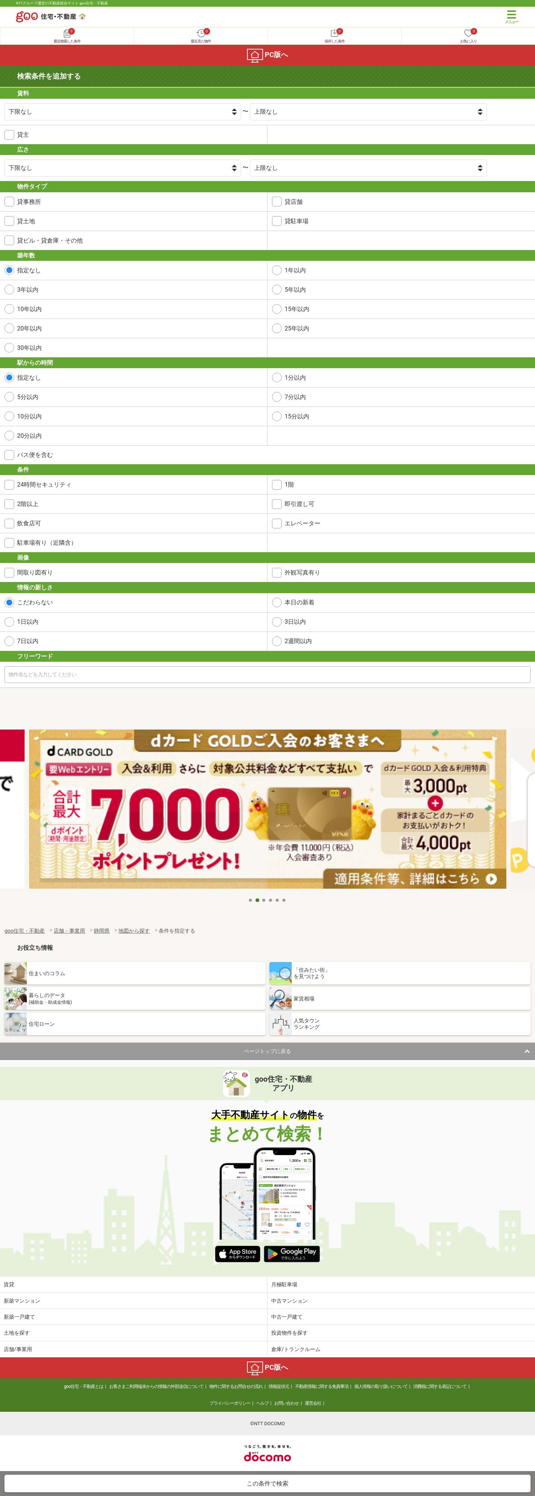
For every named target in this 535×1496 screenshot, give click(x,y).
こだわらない (35, 602)
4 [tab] (271, 900)
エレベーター (302, 523)
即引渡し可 (299, 503)
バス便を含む (35, 454)
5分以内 (27, 397)
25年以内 (297, 328)
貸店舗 (294, 201)
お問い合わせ (286, 1403)
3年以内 (27, 289)
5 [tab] (277, 900)
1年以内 (295, 270)
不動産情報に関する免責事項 (321, 1386)
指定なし (29, 270)
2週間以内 (298, 641)
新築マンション (22, 1301)
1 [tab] (251, 900)
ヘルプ (262, 1403)
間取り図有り (35, 572)
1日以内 (27, 621)
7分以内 (295, 397)
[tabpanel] (267, 812)
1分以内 (295, 377)
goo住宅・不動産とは (83, 1386)
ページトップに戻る (267, 1051)
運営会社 (313, 1403)
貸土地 (26, 221)
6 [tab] (284, 900)
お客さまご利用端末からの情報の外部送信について (156, 1386)
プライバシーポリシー (229, 1403)
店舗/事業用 (18, 1349)
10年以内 (29, 309)
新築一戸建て (19, 1317)
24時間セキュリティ (44, 484)
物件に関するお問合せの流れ (236, 1386)
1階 (289, 484)
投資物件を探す (289, 1333)
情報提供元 (279, 1386)
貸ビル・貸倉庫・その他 (50, 240)
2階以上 (27, 503)
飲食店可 (29, 523)
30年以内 (29, 347)
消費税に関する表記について (439, 1386)
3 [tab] (264, 900)
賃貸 (9, 1284)
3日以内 (295, 621)
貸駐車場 (296, 221)
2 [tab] (257, 900)
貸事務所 (29, 201)
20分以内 (29, 435)
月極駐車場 (284, 1284)
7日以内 (27, 641)
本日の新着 (299, 602)
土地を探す (17, 1333)
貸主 (23, 134)
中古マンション (289, 1301)
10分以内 (29, 416)
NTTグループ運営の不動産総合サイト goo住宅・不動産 (62, 3)
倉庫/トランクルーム (295, 1349)
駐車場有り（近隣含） (47, 542)
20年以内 (29, 328)
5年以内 (295, 289)
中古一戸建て (287, 1317)
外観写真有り (302, 572)
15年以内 (297, 309)
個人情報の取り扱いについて (381, 1386)
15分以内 (297, 416)
